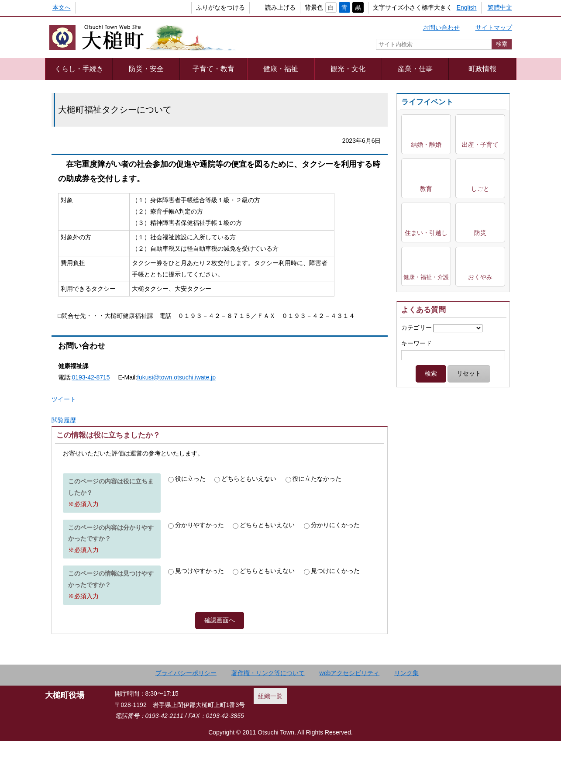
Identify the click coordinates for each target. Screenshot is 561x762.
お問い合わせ (441, 27)
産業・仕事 (415, 68)
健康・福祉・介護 (426, 277)
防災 (480, 232)
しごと (480, 188)
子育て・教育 (213, 68)
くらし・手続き (79, 68)
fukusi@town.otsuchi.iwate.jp (176, 377)
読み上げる (266, 7)
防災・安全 (146, 68)
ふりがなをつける (206, 7)
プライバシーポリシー (186, 693)
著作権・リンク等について (268, 693)
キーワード (416, 343)
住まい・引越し (426, 232)
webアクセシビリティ (350, 693)
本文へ (61, 7)
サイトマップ (493, 27)
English (467, 7)
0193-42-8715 (91, 377)
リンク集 (406, 693)
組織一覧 (270, 716)
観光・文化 (347, 68)
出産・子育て (480, 144)
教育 (426, 188)
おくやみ (480, 276)
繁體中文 (500, 7)
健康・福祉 (280, 68)
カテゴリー (416, 327)
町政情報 (482, 68)
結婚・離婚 (426, 144)
